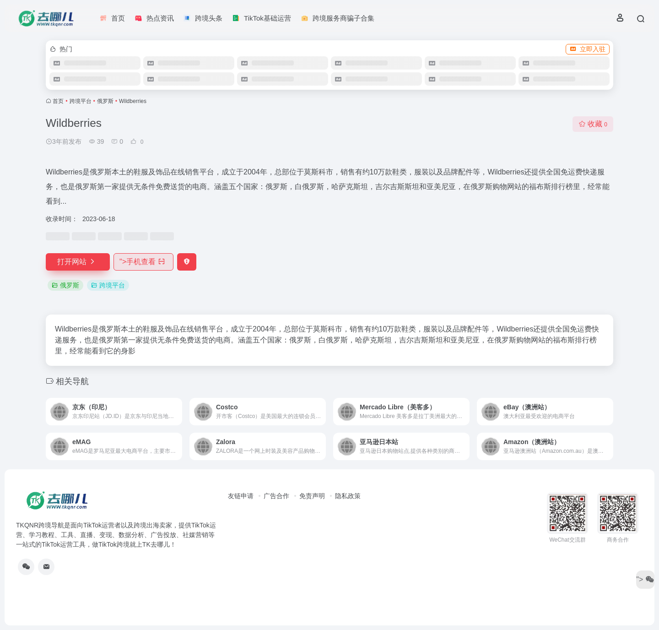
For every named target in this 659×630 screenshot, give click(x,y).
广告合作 (276, 496)
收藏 (592, 124)
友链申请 (241, 496)
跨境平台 (81, 101)
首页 (58, 101)
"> (143, 262)
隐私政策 (348, 496)
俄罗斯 (105, 101)
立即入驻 (587, 49)
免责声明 (312, 496)
